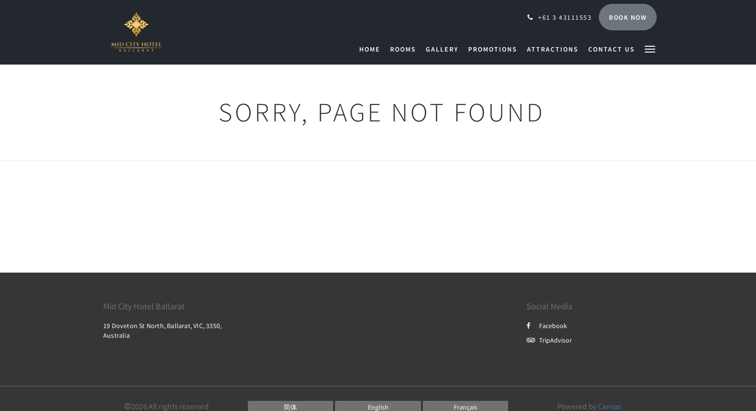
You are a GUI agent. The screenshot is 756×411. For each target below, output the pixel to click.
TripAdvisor (549, 340)
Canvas (609, 406)
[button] (650, 48)
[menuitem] (372, 49)
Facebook (546, 325)
